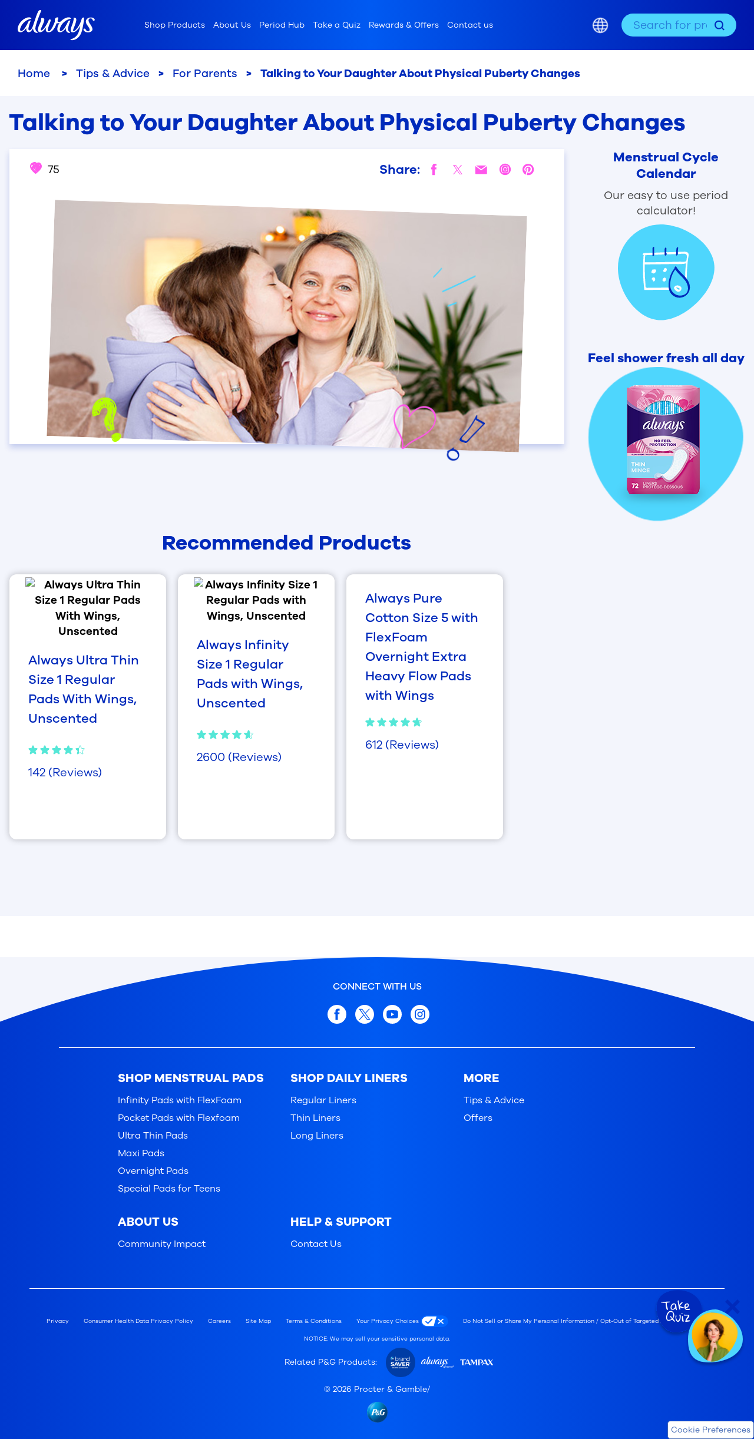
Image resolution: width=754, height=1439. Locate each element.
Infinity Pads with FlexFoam (180, 1100)
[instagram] (505, 169)
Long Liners (316, 1135)
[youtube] (392, 1014)
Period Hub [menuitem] (282, 25)
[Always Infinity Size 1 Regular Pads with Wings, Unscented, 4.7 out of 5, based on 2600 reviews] (256, 654)
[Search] (720, 25)
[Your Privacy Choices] (405, 1321)
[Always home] (56, 25)
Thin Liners (315, 1117)
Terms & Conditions (314, 1321)
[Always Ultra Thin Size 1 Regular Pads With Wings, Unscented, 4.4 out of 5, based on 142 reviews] (87, 654)
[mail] (481, 169)
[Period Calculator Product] (654, 234)
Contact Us (316, 1244)
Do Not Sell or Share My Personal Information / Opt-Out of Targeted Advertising (578, 1321)
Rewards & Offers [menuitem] (404, 25)
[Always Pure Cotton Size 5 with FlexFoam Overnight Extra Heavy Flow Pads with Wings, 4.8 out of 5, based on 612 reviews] (424, 671)
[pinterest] (528, 169)
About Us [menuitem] (232, 25)
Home (35, 73)
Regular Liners (323, 1100)
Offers (478, 1117)
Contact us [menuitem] (470, 25)
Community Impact (162, 1244)
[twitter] (457, 169)
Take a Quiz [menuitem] (337, 25)
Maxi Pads (141, 1153)
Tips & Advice (113, 73)
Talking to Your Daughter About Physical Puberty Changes (420, 73)
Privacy (58, 1321)
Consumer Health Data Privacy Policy (138, 1321)
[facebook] (434, 169)
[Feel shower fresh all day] (654, 436)
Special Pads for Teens (169, 1188)
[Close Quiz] (732, 1306)
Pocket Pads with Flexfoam (179, 1117)
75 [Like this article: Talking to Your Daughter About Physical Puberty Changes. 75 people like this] (44, 169)
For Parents (205, 73)
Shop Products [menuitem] (174, 25)
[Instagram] (420, 1014)
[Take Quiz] (678, 1312)
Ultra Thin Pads (153, 1135)
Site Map (258, 1321)
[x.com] (364, 1014)
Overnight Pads (153, 1171)
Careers (219, 1321)
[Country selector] (600, 25)
